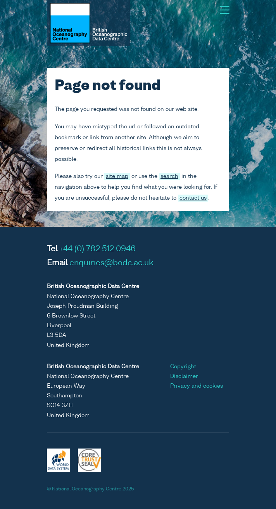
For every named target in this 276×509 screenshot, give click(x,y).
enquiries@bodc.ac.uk (111, 263)
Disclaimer (184, 376)
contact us (193, 198)
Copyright (183, 366)
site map (117, 176)
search (169, 176)
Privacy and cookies (196, 386)
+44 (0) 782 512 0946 (97, 249)
